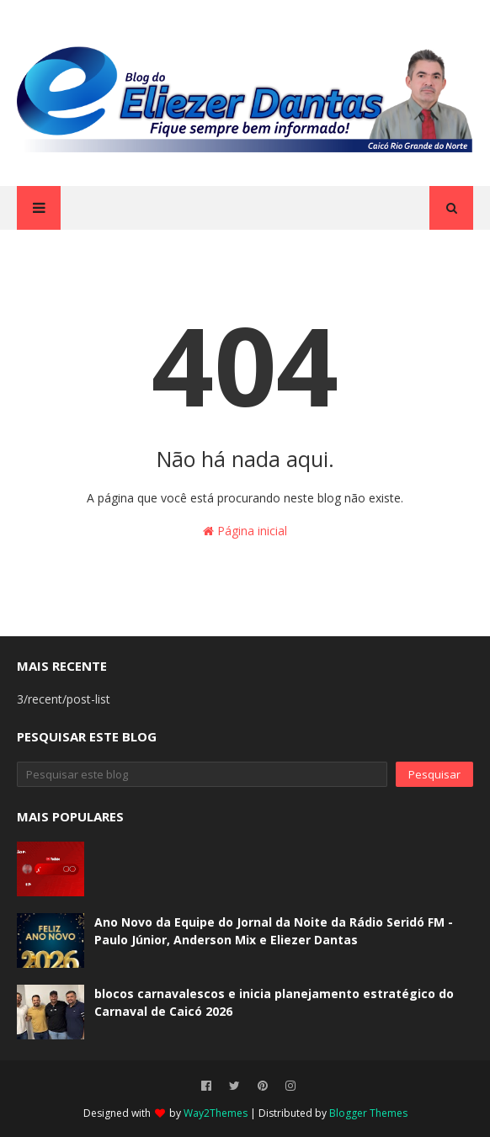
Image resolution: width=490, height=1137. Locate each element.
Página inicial (245, 531)
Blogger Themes (368, 1113)
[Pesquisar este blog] (202, 774)
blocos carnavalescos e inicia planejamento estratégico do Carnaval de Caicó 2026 (274, 1002)
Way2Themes (216, 1113)
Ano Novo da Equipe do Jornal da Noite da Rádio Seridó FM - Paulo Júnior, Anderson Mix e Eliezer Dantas (273, 931)
